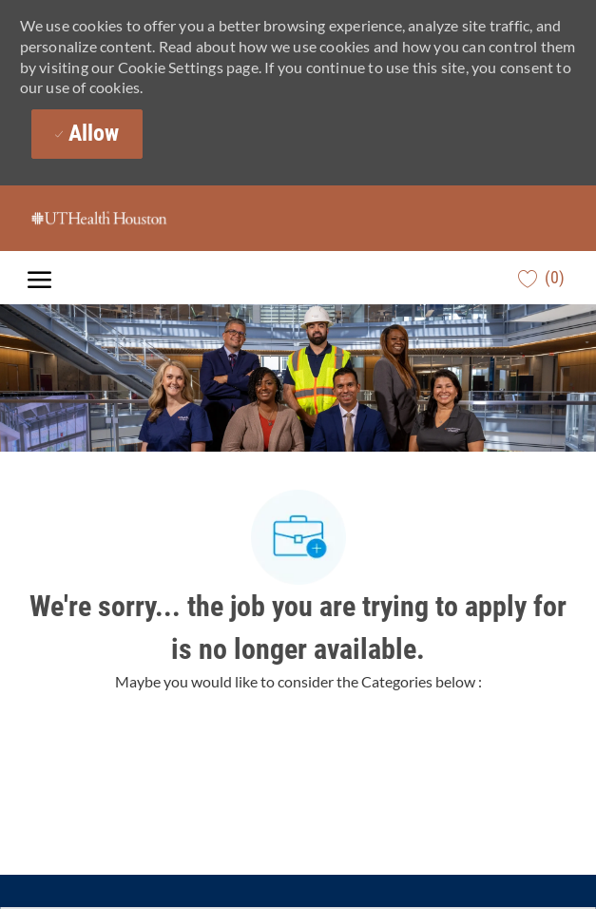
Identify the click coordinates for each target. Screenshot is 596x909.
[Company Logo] (123, 218)
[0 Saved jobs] (541, 277)
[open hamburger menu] (39, 278)
